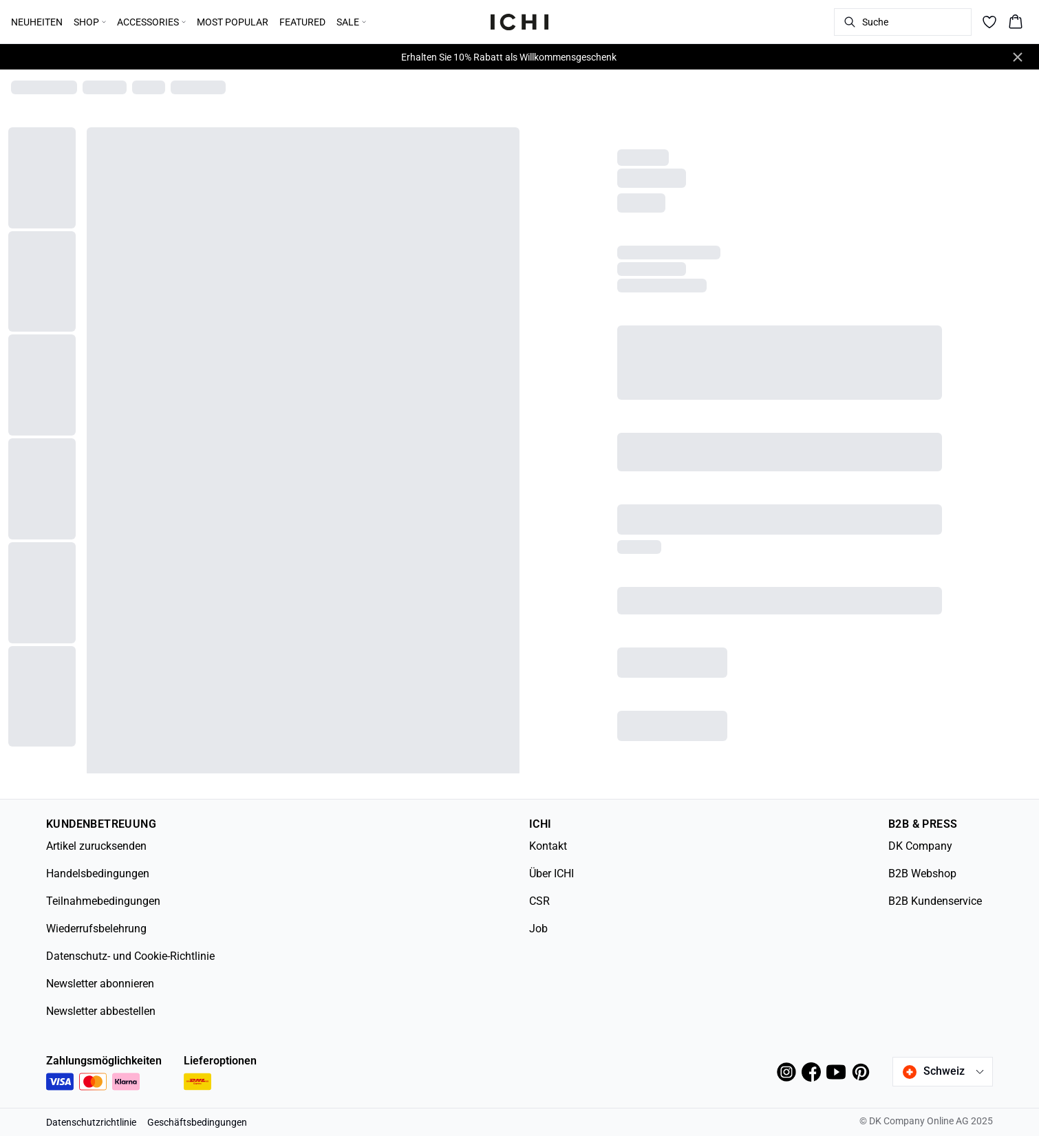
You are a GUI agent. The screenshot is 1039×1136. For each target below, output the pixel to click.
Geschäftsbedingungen (197, 1122)
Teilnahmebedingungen (103, 901)
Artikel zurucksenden (96, 846)
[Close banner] (1017, 57)
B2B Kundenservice (935, 901)
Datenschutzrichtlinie (91, 1122)
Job (538, 928)
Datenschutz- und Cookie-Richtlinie (130, 956)
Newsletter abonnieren (100, 983)
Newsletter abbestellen (101, 1011)
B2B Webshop (922, 873)
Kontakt (548, 846)
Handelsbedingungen (97, 873)
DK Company (920, 846)
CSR (539, 901)
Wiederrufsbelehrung (96, 928)
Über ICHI (551, 873)
